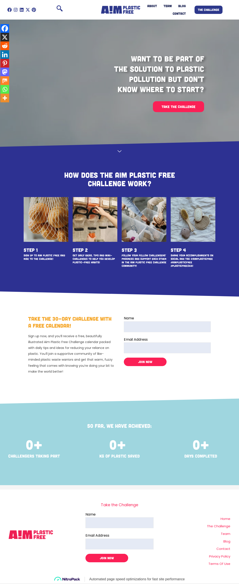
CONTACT (179, 13)
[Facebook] (4, 28)
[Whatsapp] (4, 89)
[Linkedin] (4, 54)
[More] (4, 98)
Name (167, 324)
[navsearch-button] (59, 9)
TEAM (168, 6)
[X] (4, 37)
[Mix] (4, 80)
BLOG (182, 6)
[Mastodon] (4, 72)
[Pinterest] (4, 63)
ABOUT (152, 6)
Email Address (167, 345)
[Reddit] (4, 45)
